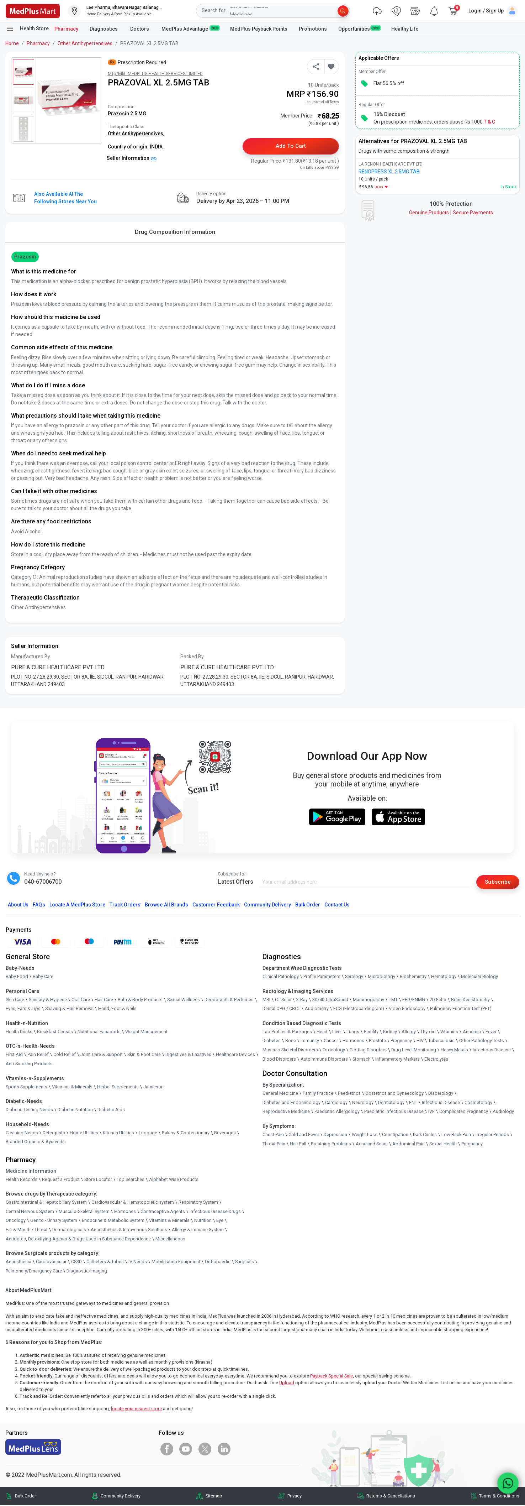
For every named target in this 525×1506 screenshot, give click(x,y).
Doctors (140, 29)
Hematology (443, 977)
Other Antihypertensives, (136, 133)
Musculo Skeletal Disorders (290, 1050)
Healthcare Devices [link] (235, 1055)
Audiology (503, 1112)
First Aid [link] (14, 1055)
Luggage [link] (148, 1133)
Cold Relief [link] (64, 1055)
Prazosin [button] (25, 257)
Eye (219, 1221)
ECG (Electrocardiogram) (358, 1009)
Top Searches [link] (130, 1180)
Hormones (125, 1212)
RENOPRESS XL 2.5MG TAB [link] (389, 171)
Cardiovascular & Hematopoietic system (132, 1203)
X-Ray (302, 1000)
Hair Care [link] (104, 1000)
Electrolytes (436, 1059)
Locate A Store (77, 905)
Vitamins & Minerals (169, 1221)
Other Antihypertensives (85, 43)
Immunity (310, 1041)
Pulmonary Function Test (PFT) (461, 1009)
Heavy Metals (454, 1050)
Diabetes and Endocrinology (291, 1103)
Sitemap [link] (214, 1496)
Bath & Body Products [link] (140, 1000)
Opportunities (359, 28)
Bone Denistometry (470, 1000)
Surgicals (244, 1262)
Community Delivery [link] (120, 1496)
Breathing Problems (331, 1144)
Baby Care (43, 977)
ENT (413, 1103)
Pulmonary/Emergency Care (34, 1271)
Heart (322, 1032)
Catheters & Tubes (105, 1262)
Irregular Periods (492, 1135)
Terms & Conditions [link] (499, 1496)
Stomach (361, 1059)
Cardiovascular (51, 1262)
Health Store (27, 29)
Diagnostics (104, 29)
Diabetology (440, 1094)
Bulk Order (307, 905)
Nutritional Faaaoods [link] (99, 1032)
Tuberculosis (441, 1041)
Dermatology (391, 1103)
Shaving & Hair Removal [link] (69, 1009)
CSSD (76, 1262)
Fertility (371, 1032)
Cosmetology (478, 1103)
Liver (337, 1032)
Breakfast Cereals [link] (55, 1032)
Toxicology (334, 1050)
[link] (33, 10)
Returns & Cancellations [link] (390, 1496)
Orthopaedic (217, 1262)
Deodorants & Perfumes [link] (229, 1000)
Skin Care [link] (15, 1000)
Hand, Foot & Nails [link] (117, 1009)
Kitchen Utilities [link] (118, 1133)
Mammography (368, 1000)
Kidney (390, 1032)
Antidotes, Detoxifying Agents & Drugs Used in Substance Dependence (78, 1239)
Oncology (16, 1221)
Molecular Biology (479, 977)
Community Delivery (267, 905)
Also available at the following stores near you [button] (65, 198)
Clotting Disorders (368, 1050)
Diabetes (271, 1041)
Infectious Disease (492, 1050)
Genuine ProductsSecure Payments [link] (451, 212)
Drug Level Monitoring (413, 1050)
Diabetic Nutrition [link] (75, 1110)
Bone (290, 1041)
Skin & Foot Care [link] (144, 1055)
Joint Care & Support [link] (101, 1055)
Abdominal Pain (408, 1144)
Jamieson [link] (153, 1087)
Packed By (192, 657)
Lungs (352, 1032)
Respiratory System (198, 1203)
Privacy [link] (294, 1496)
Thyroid (428, 1032)
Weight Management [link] (146, 1032)
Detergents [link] (54, 1133)
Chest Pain (273, 1135)
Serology (354, 977)
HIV (420, 1041)
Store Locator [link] (98, 1180)
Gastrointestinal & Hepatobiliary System (46, 1203)
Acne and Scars (372, 1144)
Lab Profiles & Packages (287, 1032)
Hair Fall (298, 1144)
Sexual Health (443, 1144)
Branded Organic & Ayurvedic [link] (36, 1142)
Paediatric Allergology (337, 1112)
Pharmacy (66, 29)
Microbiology (381, 977)
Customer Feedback (216, 905)
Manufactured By (30, 657)
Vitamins (449, 1032)
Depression (335, 1135)
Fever (491, 1032)
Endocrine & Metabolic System (113, 1221)
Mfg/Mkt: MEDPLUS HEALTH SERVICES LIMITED (155, 73)
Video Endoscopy (407, 1009)
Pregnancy (401, 1041)
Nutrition (203, 1221)
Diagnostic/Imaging (87, 1271)
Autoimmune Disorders (324, 1059)
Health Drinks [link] (19, 1032)
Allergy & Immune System (198, 1230)
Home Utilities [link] (84, 1133)
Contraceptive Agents (162, 1212)
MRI (266, 1000)
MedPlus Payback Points (258, 29)
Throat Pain (273, 1144)
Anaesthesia (18, 1262)
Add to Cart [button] (290, 146)
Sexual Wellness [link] (183, 1000)
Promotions (313, 29)
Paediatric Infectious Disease (394, 1112)
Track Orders (125, 905)
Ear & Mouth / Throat (27, 1230)
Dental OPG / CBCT (281, 1009)
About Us (18, 905)
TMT (393, 1000)
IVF (431, 1112)
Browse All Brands (166, 905)
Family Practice (318, 1094)
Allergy (409, 1032)
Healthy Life (404, 29)
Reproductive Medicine (286, 1112)
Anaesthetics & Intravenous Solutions (129, 1230)
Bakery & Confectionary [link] (186, 1133)
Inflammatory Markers (397, 1059)
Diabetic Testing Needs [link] (29, 1110)
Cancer (331, 1041)
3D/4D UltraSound (330, 1000)
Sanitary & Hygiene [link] (48, 1000)
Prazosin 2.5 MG (127, 113)
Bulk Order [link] (25, 1496)
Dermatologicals (69, 1230)
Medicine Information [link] (31, 1172)
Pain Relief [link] (38, 1055)
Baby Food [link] (17, 977)
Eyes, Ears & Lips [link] (23, 1009)
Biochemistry (413, 977)
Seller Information (132, 158)
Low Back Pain (456, 1135)
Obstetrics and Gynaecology (394, 1094)
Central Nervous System (30, 1212)
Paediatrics (349, 1094)
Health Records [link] (21, 1180)
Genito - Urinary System (53, 1221)
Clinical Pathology (280, 977)
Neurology (362, 1103)
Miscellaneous (170, 1239)
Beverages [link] (225, 1133)
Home (12, 43)
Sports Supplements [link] (26, 1087)
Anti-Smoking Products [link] (29, 1064)
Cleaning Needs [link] (22, 1133)
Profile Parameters (321, 977)
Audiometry (317, 1009)
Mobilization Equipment (176, 1262)
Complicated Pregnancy (463, 1112)
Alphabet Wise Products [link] (173, 1180)
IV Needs (137, 1262)
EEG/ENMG (413, 1000)
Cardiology (336, 1103)
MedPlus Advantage (190, 28)
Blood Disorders (279, 1059)
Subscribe (497, 882)
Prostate (377, 1041)
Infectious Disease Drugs (215, 1212)
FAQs (39, 905)
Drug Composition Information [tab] (175, 232)
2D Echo (438, 1000)
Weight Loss (364, 1135)
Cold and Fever (303, 1135)
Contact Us (336, 905)
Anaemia (472, 1032)
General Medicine (280, 1094)
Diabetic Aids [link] (111, 1110)
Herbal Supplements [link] (118, 1087)
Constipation (395, 1135)
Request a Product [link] (61, 1180)
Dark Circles (425, 1135)
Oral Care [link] (80, 1000)
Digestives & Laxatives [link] (188, 1055)
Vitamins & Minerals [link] (72, 1087)
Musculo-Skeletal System (84, 1212)
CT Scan (283, 1000)
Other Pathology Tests (481, 1041)
